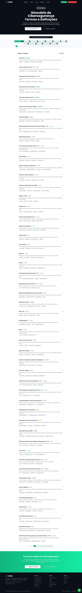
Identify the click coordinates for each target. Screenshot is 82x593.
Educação (51, 586)
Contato (65, 581)
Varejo (50, 581)
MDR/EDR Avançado (38, 579)
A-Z (16, 46)
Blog (64, 579)
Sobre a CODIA (66, 577)
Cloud (65, 41)
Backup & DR (37, 584)
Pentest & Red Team (38, 582)
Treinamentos (37, 586)
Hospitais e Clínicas (52, 584)
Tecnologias (35, 41)
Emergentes (48, 43)
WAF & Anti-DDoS (38, 581)
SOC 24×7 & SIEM (38, 577)
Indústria (50, 579)
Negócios (55, 43)
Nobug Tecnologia (18, 581)
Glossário (65, 582)
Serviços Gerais (52, 582)
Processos (50, 41)
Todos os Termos (19, 41)
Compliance (43, 41)
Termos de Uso (74, 591)
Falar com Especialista (33, 28)
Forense (40, 43)
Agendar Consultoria (49, 28)
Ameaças (27, 41)
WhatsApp (63, 2)
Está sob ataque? (72, 2)
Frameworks (58, 41)
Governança (34, 43)
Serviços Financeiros (52, 577)
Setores (26, 43)
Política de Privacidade (66, 591)
